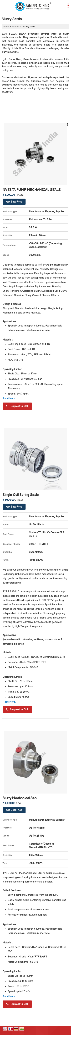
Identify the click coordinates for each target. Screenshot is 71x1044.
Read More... (9, 398)
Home (6, 26)
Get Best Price (14, 201)
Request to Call (17, 406)
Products (16, 26)
